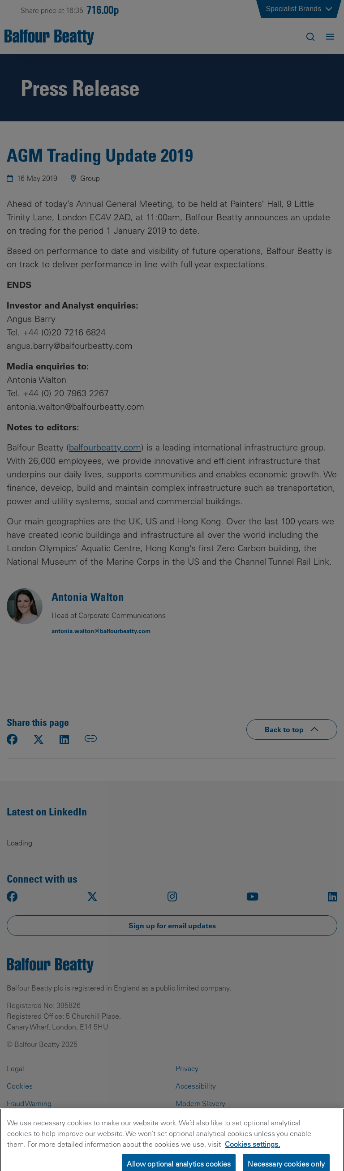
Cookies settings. (252, 1149)
